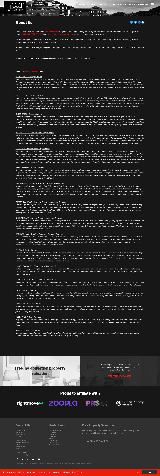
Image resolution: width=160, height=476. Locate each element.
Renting (61, 4)
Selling (50, 4)
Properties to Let (54, 432)
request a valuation (87, 58)
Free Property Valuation (120, 376)
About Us (52, 438)
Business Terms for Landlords (82, 463)
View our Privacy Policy (72, 472)
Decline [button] (137, 472)
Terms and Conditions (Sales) (63, 463)
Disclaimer (50, 463)
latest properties (71, 58)
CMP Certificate (54, 442)
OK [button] (150, 472)
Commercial (104, 4)
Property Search (87, 4)
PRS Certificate (54, 444)
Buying (40, 4)
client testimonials (49, 58)
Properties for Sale (55, 430)
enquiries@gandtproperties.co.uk (30, 455)
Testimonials (119, 4)
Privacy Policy (41, 463)
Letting (71, 4)
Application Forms (138, 4)
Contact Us (52, 436)
